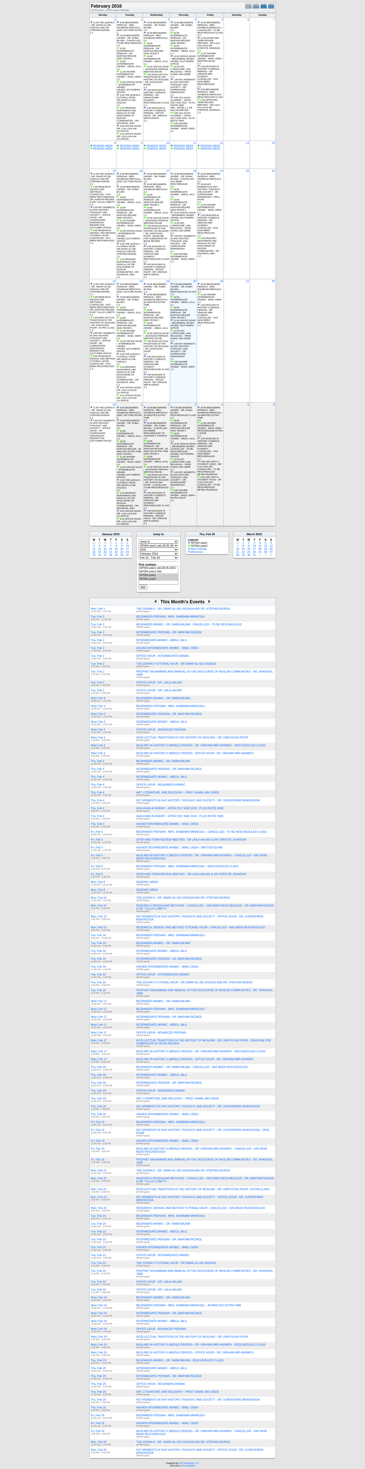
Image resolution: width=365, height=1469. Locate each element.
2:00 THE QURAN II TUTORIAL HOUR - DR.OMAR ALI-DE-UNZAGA (128, 99)
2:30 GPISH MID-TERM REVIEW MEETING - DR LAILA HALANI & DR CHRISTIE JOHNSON (208, 105)
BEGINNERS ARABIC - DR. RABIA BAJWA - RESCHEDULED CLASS (180, 1360)
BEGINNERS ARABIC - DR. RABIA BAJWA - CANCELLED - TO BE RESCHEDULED (189, 624)
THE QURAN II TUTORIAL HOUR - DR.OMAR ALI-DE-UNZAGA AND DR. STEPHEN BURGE (194, 982)
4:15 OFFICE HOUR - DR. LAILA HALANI (129, 135)
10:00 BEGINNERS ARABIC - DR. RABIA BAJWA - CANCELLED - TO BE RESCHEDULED (129, 39)
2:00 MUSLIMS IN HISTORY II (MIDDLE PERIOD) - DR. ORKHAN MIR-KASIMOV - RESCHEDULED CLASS (156, 96)
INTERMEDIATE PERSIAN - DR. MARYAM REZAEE (169, 632)
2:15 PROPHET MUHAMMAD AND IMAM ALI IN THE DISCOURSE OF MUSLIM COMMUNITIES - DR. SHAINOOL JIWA (128, 115)
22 (114, 281)
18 (194, 170)
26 (221, 281)
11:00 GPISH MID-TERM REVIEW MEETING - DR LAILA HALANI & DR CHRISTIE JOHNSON (208, 43)
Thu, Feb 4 (97, 761)
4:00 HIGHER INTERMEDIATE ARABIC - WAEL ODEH (183, 126)
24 (167, 281)
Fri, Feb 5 (97, 831)
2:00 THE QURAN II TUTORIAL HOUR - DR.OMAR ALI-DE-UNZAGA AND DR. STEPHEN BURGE (128, 249)
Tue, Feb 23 (98, 1215)
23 (140, 281)
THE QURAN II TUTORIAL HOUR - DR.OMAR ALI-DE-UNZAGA (176, 663)
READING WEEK (103, 145)
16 (140, 170)
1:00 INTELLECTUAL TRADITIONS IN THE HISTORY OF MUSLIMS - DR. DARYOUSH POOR (156, 79)
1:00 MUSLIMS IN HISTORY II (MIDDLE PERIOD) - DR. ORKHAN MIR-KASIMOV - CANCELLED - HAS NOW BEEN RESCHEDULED (208, 75)
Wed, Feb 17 (99, 1001)
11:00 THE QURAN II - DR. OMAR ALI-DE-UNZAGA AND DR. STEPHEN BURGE (102, 26)
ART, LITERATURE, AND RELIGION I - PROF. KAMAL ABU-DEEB (177, 792)
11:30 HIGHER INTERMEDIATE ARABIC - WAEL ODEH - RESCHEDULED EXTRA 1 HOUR (210, 428)
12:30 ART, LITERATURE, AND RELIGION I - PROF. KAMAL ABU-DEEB (181, 70)
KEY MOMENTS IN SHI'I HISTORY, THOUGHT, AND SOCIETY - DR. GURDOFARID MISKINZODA (198, 800)
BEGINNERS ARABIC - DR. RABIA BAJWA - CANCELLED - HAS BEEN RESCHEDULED (192, 1066)
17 (167, 170)
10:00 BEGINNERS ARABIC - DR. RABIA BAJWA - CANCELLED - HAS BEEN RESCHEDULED (183, 179)
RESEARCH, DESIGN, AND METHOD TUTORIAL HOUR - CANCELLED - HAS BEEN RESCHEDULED (200, 927)
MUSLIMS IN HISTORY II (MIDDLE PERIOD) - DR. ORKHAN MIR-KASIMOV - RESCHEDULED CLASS (201, 745)
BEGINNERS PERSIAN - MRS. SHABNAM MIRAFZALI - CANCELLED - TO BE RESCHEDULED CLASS (201, 831)
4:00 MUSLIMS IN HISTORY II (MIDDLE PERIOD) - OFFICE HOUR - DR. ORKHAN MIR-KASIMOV (155, 113)
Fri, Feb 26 (97, 1415)
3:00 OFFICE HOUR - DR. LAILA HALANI (129, 127)
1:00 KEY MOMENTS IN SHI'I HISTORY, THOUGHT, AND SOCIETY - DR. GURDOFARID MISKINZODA (183, 86)
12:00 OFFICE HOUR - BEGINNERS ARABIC (183, 57)
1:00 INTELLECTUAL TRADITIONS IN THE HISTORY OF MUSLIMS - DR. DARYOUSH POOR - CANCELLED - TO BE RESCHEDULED (156, 481)
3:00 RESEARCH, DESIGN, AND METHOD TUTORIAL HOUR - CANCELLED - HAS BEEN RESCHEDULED (103, 235)
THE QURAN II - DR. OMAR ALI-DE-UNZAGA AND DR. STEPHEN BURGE (183, 608)
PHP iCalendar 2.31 (189, 1463)
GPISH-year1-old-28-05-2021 (158, 568)
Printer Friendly (197, 548)
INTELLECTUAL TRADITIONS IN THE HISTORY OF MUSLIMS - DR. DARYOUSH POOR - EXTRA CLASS (203, 1189)
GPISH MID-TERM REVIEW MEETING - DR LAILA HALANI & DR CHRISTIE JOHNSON (191, 839)
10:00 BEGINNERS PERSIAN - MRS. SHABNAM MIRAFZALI (156, 35)
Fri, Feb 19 (97, 1121)
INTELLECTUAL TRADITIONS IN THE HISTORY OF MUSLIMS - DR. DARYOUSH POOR (192, 737)
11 (194, 142)
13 (247, 142)
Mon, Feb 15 (99, 897)
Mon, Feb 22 (99, 1170)
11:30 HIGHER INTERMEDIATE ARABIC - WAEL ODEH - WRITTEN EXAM (210, 57)
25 (194, 281)
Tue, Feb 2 (97, 616)
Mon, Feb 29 (99, 1441)
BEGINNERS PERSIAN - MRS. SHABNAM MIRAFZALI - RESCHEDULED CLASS (187, 866)
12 (221, 142)
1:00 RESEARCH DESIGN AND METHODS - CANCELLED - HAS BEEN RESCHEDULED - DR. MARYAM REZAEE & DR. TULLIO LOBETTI (103, 194)
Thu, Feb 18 (98, 1066)
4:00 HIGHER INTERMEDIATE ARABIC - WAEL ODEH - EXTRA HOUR (183, 494)
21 (273, 170)
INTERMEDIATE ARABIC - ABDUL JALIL (161, 640)
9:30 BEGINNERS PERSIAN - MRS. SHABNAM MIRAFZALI (129, 25)
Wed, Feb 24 (99, 1297)
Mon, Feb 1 (98, 608)
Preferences (195, 551)
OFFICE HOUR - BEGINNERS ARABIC (161, 784)
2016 (116, 534)
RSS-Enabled (188, 1465)
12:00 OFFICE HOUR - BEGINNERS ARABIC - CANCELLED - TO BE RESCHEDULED (183, 448)
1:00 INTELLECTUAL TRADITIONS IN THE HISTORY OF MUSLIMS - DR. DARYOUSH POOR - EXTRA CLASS (102, 322)
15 (114, 170)
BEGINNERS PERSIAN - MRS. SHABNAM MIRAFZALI (170, 616)
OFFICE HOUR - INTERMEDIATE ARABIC (163, 655)
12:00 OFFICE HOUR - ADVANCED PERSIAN (156, 67)
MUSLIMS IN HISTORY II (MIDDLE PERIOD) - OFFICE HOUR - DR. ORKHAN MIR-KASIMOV (195, 753)
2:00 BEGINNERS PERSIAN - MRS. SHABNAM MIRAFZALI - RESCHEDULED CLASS (210, 93)
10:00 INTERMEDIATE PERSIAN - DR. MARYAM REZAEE (126, 52)
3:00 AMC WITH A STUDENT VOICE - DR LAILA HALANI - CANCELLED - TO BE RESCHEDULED (209, 466)
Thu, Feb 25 (98, 1360)
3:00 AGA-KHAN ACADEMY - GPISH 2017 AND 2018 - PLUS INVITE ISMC (183, 101)
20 (247, 170)
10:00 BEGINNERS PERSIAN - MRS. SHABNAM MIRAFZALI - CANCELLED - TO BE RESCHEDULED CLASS (210, 27)
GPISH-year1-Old (158, 571)
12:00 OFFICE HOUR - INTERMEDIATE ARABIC (129, 84)
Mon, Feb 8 (98, 881)
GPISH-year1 (158, 575)
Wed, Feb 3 (98, 698)
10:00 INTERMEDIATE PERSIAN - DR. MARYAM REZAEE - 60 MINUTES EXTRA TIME (129, 446)
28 (273, 281)
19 (221, 170)
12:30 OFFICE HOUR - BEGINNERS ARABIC (183, 321)
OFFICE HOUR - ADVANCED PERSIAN (161, 729)
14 (273, 142)
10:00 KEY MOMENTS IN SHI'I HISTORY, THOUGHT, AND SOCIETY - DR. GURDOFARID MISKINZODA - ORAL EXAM (208, 192)
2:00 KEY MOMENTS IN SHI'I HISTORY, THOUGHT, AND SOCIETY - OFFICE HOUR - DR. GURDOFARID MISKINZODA (102, 215)
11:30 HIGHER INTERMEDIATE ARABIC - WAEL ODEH (129, 74)
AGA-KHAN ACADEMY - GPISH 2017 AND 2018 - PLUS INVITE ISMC (180, 808)
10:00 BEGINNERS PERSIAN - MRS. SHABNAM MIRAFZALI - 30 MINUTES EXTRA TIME (156, 299)
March (251, 534)
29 (114, 404)
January (107, 534)
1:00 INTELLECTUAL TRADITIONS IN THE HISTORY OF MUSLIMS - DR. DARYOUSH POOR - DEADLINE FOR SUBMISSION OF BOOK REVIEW (156, 233)
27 (247, 281)
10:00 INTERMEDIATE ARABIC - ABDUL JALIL (129, 64)
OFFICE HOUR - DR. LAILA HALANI (159, 682)
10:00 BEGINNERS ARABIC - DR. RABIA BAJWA (155, 25)
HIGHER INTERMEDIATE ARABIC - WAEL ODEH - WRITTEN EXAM (179, 847)
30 (121, 554)
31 (127, 554)
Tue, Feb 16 (98, 935)
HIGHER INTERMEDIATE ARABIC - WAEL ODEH (167, 647)
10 (167, 142)
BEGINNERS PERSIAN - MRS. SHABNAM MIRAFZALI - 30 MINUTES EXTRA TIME (188, 1305)
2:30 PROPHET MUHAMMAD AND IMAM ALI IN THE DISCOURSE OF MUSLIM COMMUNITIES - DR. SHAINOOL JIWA (208, 246)
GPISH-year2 (158, 579)
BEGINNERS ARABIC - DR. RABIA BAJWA (163, 698)
